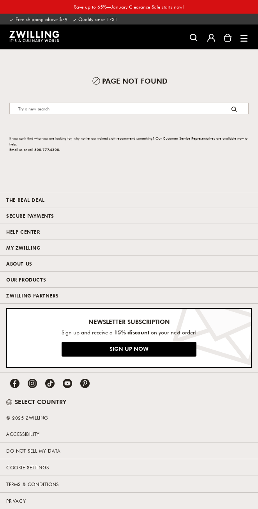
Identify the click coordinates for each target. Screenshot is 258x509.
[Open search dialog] (193, 37)
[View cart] (227, 36)
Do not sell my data (33, 451)
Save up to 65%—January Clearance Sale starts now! (129, 6)
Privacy (16, 501)
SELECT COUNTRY (36, 402)
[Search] (129, 108)
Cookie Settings (27, 467)
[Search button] (234, 109)
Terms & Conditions (32, 484)
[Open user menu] (211, 36)
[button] (244, 37)
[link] (34, 36)
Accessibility (23, 434)
